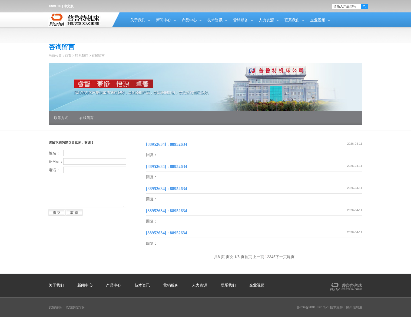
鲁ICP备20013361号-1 (313, 307)
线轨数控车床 (75, 307)
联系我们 (292, 20)
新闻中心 (163, 20)
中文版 (69, 6)
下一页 (281, 257)
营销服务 (240, 20)
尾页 (290, 257)
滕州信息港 (354, 307)
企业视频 (317, 20)
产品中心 (189, 20)
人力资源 (266, 20)
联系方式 (61, 118)
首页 (68, 56)
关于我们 (137, 20)
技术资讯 (215, 20)
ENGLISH (55, 6)
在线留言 (98, 56)
